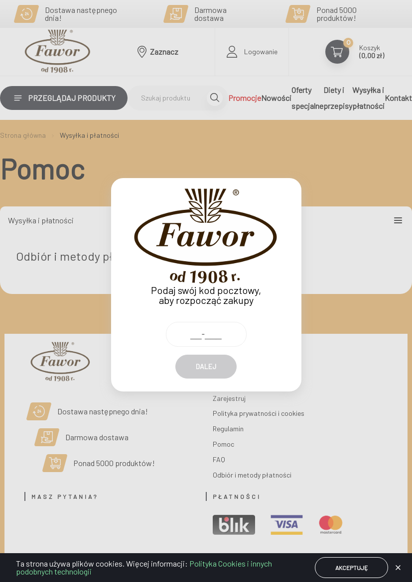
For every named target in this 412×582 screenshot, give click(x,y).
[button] (398, 568)
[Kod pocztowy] (206, 314)
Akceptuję (351, 567)
